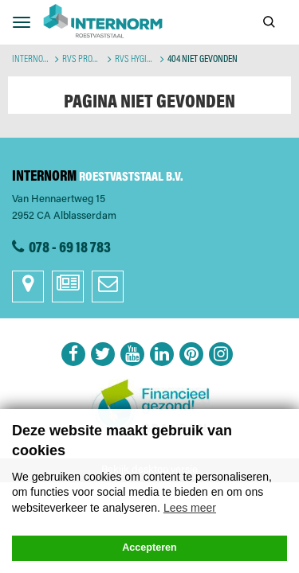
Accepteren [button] (149, 547)
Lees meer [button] (189, 507)
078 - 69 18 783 (70, 248)
